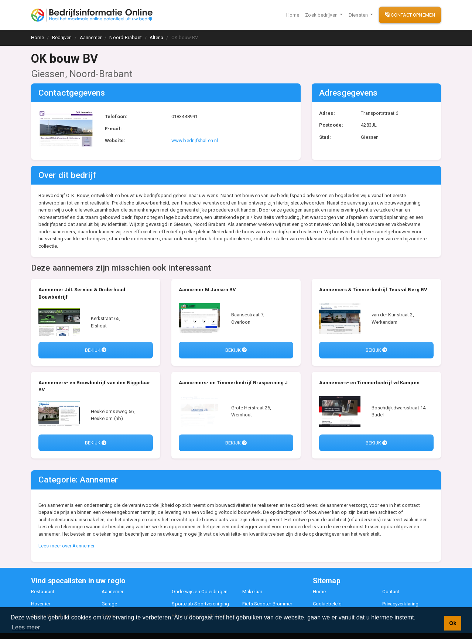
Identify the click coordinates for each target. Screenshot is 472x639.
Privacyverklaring (400, 604)
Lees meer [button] (26, 627)
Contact (390, 591)
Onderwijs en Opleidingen (199, 591)
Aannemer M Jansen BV (207, 289)
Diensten (359, 15)
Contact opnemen (410, 15)
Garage (109, 604)
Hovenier (40, 604)
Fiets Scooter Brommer (267, 604)
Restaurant (42, 591)
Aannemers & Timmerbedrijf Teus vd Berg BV (373, 289)
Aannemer (113, 591)
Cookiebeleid (327, 604)
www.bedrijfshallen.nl (194, 140)
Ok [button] (452, 623)
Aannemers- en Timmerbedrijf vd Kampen (369, 382)
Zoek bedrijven (322, 15)
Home (292, 15)
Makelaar (252, 591)
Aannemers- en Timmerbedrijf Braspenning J (233, 382)
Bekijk (95, 350)
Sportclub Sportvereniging (200, 604)
